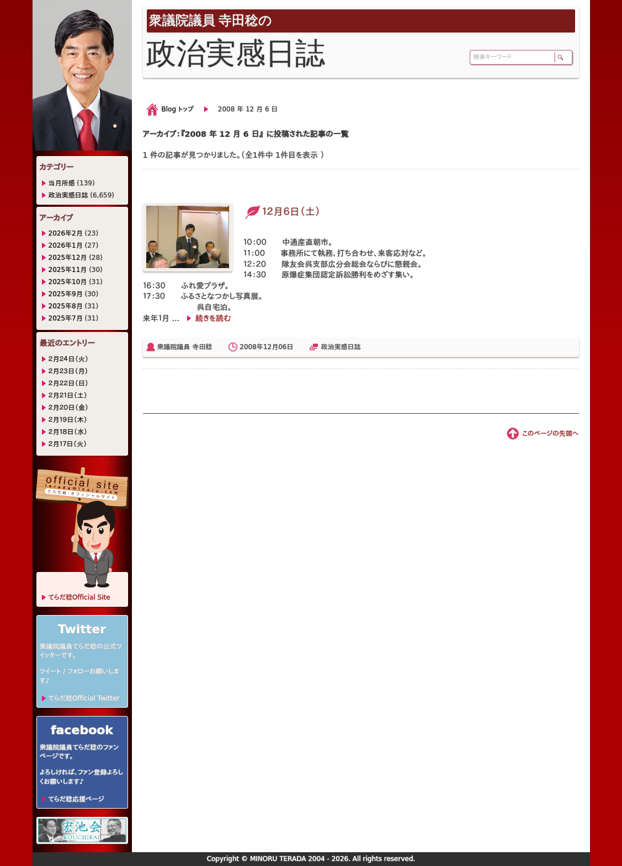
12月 (270, 347)
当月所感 (62, 183)
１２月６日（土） (282, 211)
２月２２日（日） (69, 383)
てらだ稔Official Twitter (84, 698)
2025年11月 (68, 270)
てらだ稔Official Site (79, 597)
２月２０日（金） (69, 407)
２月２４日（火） (69, 359)
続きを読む (213, 318)
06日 (285, 347)
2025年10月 (68, 282)
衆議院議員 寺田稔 (184, 347)
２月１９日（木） (68, 420)
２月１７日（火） (68, 444)
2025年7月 (66, 318)
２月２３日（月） (69, 371)
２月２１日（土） (68, 395)
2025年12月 (68, 257)
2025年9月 (66, 294)
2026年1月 (66, 245)
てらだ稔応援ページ (76, 799)
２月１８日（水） (68, 432)
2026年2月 (66, 233)
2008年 (251, 347)
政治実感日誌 (340, 347)
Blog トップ (178, 109)
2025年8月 (66, 306)
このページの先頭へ (550, 433)
